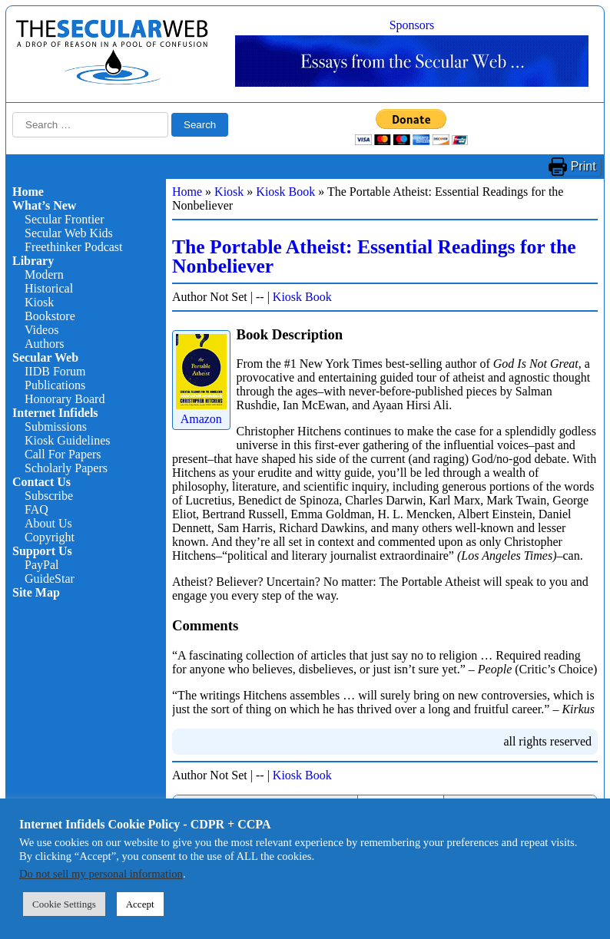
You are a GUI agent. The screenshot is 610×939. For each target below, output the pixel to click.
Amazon (201, 411)
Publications (55, 385)
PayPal (41, 564)
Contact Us (41, 481)
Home (28, 191)
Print (583, 166)
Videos (41, 329)
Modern (44, 274)
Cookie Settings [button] (64, 904)
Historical (49, 288)
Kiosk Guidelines (68, 440)
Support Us (42, 550)
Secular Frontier (64, 219)
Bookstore (50, 315)
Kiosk (39, 302)
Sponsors (412, 24)
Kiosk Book (285, 191)
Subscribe (49, 495)
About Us (48, 523)
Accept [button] (140, 904)
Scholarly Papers (66, 467)
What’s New (44, 205)
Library (33, 260)
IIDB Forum (55, 371)
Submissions (56, 426)
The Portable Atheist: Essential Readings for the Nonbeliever (374, 257)
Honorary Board (64, 398)
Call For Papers (63, 454)
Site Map (36, 592)
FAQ (36, 509)
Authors (45, 343)
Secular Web (45, 357)
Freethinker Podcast (74, 246)
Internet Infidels (55, 412)
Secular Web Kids (69, 233)
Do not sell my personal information (101, 874)
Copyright (50, 537)
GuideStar (50, 578)
